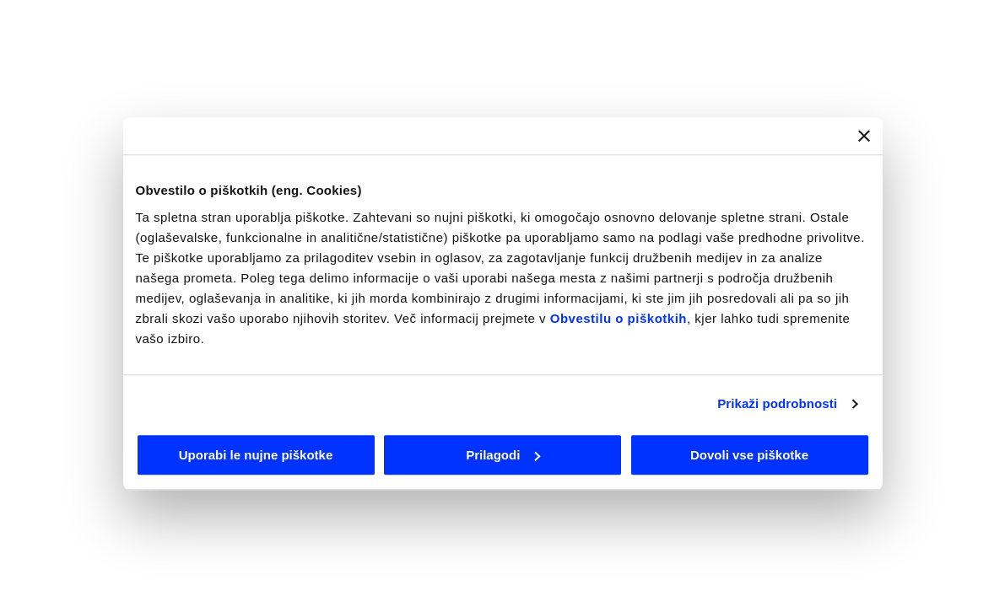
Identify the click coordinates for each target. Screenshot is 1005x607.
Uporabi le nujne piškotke (256, 455)
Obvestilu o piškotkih (618, 318)
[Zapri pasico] (864, 136)
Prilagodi (503, 455)
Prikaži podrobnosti (777, 403)
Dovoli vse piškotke (749, 455)
